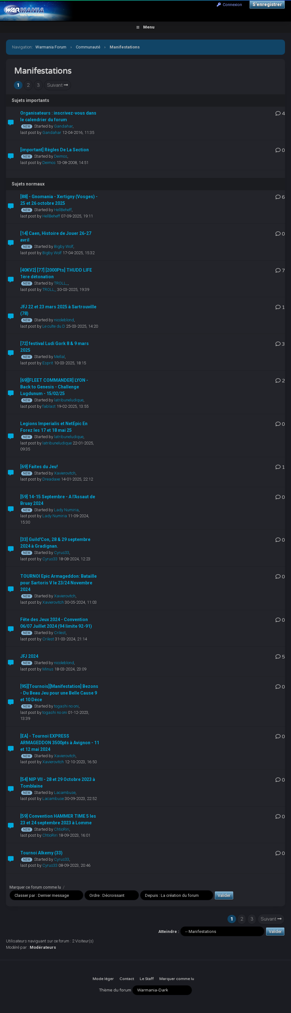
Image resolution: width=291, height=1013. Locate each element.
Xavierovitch (65, 473)
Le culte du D (53, 326)
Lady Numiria (66, 509)
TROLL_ (61, 283)
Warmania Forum (50, 47)
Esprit (47, 363)
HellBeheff (63, 209)
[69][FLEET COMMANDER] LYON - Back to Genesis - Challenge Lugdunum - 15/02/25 (54, 387)
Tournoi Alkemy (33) (41, 852)
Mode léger (103, 979)
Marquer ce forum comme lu (35, 887)
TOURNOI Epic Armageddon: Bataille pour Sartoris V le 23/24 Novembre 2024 (58, 583)
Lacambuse (65, 792)
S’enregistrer (267, 4)
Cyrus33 (61, 552)
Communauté (88, 47)
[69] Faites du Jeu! (39, 466)
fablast (49, 406)
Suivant (57, 85)
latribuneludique (68, 400)
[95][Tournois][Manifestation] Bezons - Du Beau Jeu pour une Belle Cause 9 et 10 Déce (59, 693)
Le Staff (147, 979)
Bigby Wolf (63, 246)
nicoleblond (64, 320)
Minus (47, 669)
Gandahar (63, 126)
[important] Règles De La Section (54, 149)
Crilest (60, 632)
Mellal (59, 356)
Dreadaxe (51, 479)
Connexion (229, 4)
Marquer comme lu (176, 979)
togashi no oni (66, 706)
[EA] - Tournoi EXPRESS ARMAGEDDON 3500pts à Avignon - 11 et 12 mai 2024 (59, 742)
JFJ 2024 (29, 656)
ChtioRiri (61, 829)
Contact (126, 979)
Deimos (60, 156)
